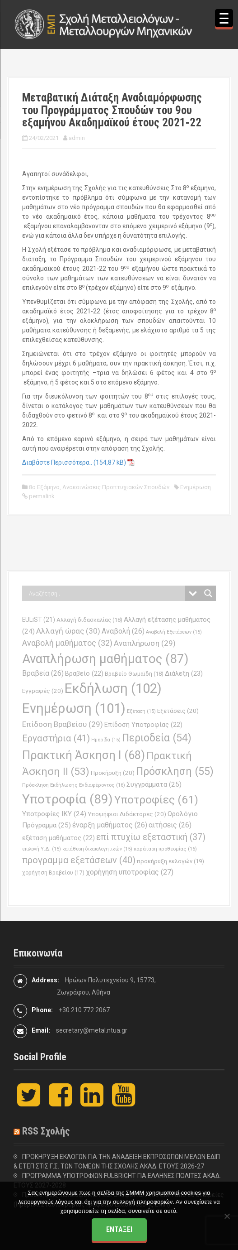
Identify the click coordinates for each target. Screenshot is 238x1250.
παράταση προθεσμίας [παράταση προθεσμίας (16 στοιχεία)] (165, 849)
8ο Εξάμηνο (44, 487)
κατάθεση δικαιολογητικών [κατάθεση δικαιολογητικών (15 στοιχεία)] (97, 849)
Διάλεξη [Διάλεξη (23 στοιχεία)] (184, 673)
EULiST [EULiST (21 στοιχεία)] (38, 619)
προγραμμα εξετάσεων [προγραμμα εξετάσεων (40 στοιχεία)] (78, 860)
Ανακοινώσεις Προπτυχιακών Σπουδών (115, 487)
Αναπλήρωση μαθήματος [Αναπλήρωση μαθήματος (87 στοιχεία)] (105, 658)
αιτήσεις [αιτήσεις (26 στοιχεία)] (170, 825)
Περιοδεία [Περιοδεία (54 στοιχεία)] (156, 738)
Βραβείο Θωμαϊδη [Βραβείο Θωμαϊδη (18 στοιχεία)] (134, 673)
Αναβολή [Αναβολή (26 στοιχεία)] (123, 631)
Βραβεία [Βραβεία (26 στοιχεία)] (43, 673)
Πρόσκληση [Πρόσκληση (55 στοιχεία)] (175, 771)
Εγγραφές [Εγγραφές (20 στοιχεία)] (42, 691)
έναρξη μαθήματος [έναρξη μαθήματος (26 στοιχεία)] (109, 825)
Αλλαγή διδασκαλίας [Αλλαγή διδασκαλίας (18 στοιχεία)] (89, 619)
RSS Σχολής (46, 1131)
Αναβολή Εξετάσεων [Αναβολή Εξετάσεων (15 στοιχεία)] (174, 632)
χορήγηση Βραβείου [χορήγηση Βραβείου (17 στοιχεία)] (53, 873)
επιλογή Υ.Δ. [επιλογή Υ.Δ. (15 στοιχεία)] (41, 849)
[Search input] (106, 593)
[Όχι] (226, 1216)
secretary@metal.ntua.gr (91, 1030)
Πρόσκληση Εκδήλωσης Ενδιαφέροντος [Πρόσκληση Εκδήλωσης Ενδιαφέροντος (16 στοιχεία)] (73, 785)
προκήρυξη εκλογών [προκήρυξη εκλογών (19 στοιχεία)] (170, 861)
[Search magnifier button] (208, 593)
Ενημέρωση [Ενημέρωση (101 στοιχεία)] (74, 708)
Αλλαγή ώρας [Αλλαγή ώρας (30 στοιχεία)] (68, 630)
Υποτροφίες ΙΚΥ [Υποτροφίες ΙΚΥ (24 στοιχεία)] (54, 814)
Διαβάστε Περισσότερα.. (57, 462)
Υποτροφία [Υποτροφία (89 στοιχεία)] (67, 799)
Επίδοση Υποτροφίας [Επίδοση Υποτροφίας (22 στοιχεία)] (143, 725)
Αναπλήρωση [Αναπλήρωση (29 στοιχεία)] (145, 643)
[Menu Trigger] (224, 18)
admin (77, 138)
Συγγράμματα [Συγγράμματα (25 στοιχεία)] (154, 784)
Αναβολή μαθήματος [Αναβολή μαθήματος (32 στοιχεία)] (67, 643)
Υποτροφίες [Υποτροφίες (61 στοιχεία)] (156, 799)
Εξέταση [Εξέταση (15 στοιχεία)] (141, 711)
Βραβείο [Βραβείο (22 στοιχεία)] (84, 674)
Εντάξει (119, 1229)
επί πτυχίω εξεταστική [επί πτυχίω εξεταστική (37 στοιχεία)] (150, 837)
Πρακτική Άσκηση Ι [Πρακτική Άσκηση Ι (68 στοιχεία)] (83, 755)
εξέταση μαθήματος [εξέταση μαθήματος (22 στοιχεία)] (58, 838)
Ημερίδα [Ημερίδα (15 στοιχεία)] (106, 740)
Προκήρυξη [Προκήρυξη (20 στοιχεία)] (113, 772)
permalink (41, 496)
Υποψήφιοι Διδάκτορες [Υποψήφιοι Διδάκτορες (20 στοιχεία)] (127, 814)
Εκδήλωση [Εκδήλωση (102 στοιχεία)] (113, 688)
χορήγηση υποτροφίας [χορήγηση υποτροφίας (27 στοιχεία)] (129, 872)
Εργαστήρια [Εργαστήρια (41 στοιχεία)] (56, 738)
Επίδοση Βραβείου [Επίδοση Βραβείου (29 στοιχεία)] (62, 724)
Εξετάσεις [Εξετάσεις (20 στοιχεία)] (178, 710)
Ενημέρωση (195, 487)
